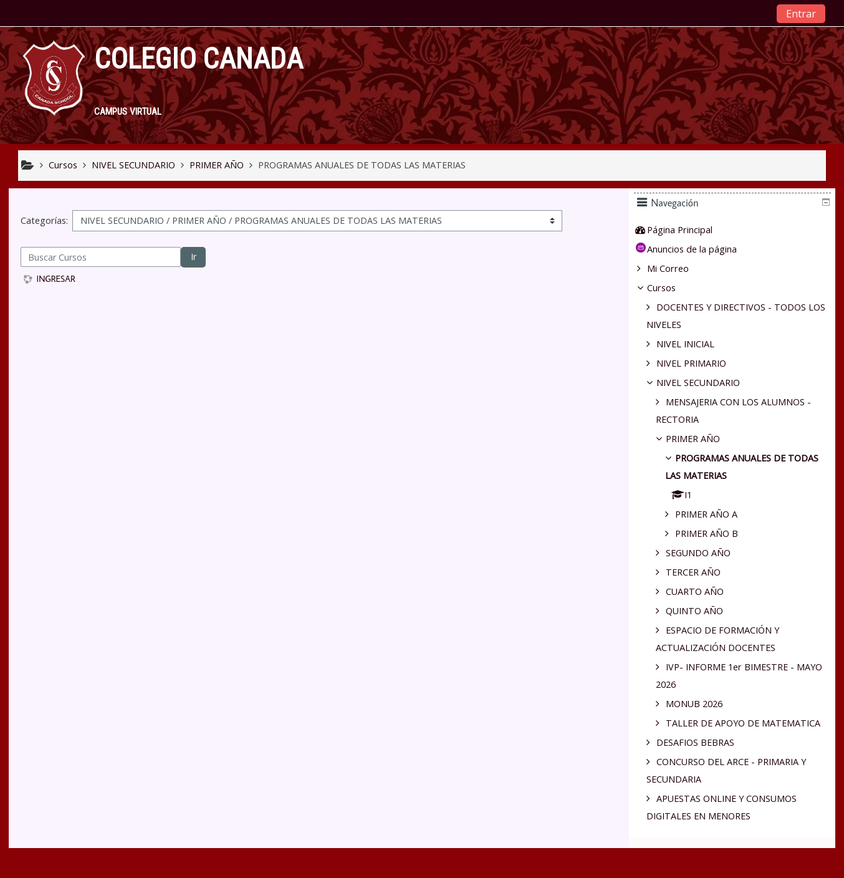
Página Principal (688, 230)
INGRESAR (56, 279)
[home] (53, 84)
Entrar (801, 14)
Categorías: (44, 220)
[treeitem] (737, 230)
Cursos (670, 288)
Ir (193, 257)
